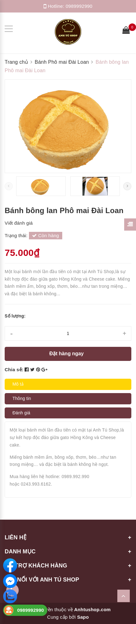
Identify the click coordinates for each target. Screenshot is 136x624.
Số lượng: (15, 315)
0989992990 (79, 6)
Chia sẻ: (14, 369)
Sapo (83, 617)
